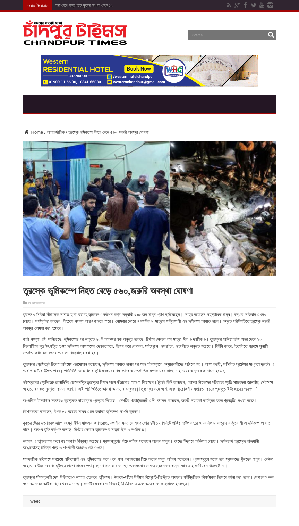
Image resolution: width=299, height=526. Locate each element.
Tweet (34, 501)
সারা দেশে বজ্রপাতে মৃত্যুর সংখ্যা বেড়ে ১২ (84, 5)
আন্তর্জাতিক (56, 132)
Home (33, 132)
